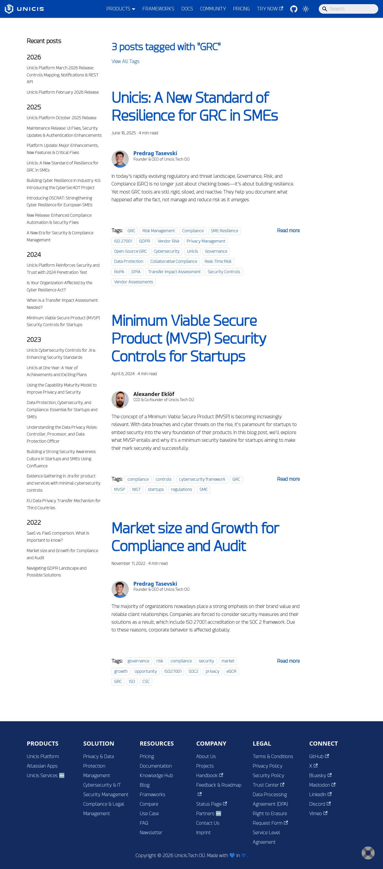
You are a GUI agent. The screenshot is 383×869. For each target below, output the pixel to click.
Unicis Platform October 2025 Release (61, 117)
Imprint (203, 832)
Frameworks (152, 794)
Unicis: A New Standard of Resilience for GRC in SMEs (63, 166)
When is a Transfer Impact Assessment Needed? (62, 304)
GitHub (319, 756)
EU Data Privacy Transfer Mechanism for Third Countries (64, 504)
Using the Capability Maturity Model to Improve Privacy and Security (62, 389)
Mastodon (322, 785)
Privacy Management (206, 241)
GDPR (144, 241)
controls (164, 479)
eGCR (231, 671)
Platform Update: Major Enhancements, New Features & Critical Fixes (62, 149)
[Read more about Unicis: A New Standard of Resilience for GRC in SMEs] (288, 230)
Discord (320, 804)
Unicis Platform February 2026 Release (63, 92)
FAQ (144, 823)
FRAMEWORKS (158, 9)
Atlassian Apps (42, 766)
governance (138, 661)
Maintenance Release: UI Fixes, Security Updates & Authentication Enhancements (64, 132)
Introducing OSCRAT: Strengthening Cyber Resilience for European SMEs (59, 202)
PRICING (241, 9)
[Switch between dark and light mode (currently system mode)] (305, 9)
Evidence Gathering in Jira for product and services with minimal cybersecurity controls (64, 483)
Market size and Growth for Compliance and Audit (62, 554)
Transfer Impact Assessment (174, 271)
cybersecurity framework (202, 479)
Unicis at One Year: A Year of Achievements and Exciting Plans (57, 371)
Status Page (211, 804)
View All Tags (125, 61)
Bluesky (320, 775)
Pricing (147, 756)
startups (156, 489)
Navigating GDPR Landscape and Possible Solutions (57, 572)
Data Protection (128, 261)
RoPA (119, 271)
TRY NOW (270, 9)
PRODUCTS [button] (118, 9)
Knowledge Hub (156, 775)
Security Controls (224, 271)
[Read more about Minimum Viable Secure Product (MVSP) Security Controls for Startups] (288, 479)
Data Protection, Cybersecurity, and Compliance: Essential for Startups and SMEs (62, 409)
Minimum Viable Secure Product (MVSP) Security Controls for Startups (63, 321)
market (228, 661)
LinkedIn (320, 794)
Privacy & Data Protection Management (98, 766)
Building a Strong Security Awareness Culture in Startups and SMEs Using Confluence (61, 458)
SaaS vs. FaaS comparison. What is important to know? (58, 537)
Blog (145, 785)
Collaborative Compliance (173, 261)
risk (159, 661)
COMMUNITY (213, 9)
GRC (131, 230)
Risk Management (158, 230)
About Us (206, 756)
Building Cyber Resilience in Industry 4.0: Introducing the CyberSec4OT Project (64, 184)
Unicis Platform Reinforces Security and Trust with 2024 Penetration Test (63, 269)
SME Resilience (224, 230)
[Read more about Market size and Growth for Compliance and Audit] (288, 661)
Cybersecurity (167, 251)
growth (121, 671)
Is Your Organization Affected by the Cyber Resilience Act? (59, 286)
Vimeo (318, 813)
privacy (212, 671)
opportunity (146, 671)
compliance (138, 479)
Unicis (192, 251)
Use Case (149, 813)
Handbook (209, 775)
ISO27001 (172, 671)
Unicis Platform (43, 756)
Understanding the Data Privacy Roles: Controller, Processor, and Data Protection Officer (62, 434)
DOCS (187, 9)
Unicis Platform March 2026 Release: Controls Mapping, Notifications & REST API (62, 74)
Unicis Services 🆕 (46, 775)
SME (204, 489)
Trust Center (268, 785)
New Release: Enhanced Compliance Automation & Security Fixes (59, 219)
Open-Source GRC (130, 251)
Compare (149, 804)
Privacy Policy (267, 766)
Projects (205, 766)
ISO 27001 (123, 241)
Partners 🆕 (209, 813)
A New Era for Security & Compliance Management (60, 236)
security (206, 661)
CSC (146, 681)
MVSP (119, 489)
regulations (181, 489)
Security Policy (268, 775)
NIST (136, 489)
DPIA (136, 271)
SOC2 (193, 671)
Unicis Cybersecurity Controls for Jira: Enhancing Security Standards (61, 354)
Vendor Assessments (133, 281)
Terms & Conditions (273, 756)
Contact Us (207, 823)
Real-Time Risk (218, 261)
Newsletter (151, 832)
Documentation (156, 766)
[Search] (348, 9)
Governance (216, 251)
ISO (132, 681)
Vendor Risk (169, 241)
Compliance (193, 230)
